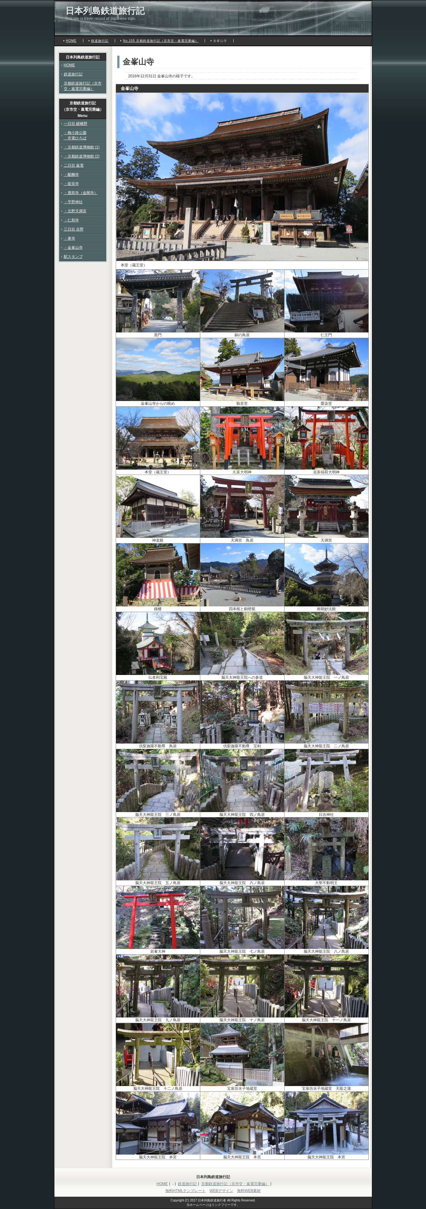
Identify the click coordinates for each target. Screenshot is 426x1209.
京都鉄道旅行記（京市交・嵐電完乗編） (83, 86)
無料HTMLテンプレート (185, 1191)
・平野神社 (73, 202)
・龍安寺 (71, 183)
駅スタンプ (73, 256)
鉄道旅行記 (99, 40)
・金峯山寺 (73, 247)
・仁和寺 (71, 220)
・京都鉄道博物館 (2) (82, 156)
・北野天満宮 (75, 211)
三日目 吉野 (74, 229)
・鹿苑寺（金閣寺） (81, 193)
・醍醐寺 (71, 174)
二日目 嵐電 (74, 165)
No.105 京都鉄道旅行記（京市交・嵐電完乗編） (160, 40)
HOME (71, 40)
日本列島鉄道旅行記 (105, 11)
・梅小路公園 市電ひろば (75, 135)
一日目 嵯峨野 (75, 123)
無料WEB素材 (249, 1191)
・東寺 (69, 238)
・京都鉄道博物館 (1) (82, 147)
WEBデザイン (221, 1191)
